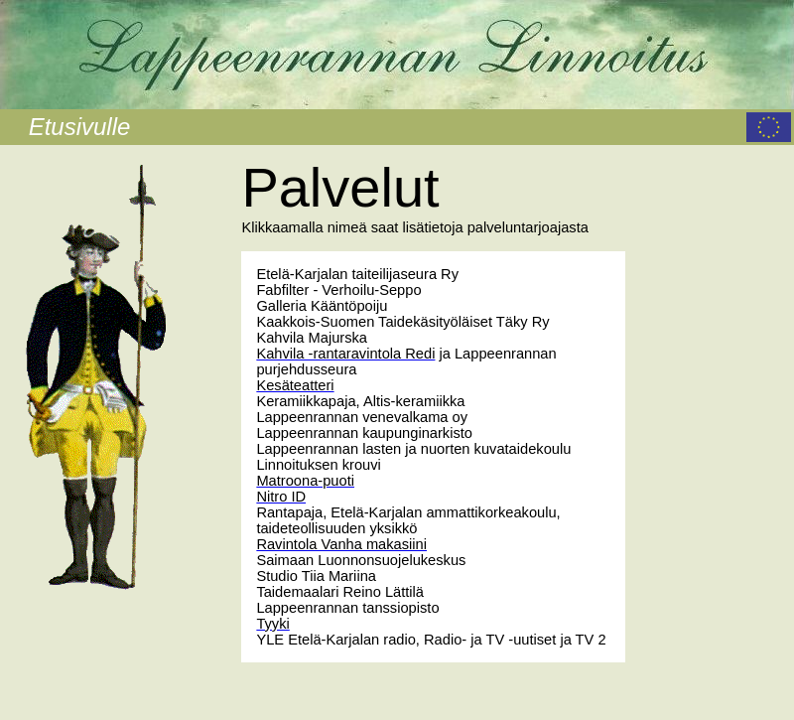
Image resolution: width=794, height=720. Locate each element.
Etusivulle (80, 126)
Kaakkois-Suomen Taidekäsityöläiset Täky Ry (402, 322)
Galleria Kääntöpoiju (321, 306)
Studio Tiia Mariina (316, 576)
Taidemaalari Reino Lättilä (340, 592)
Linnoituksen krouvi (318, 465)
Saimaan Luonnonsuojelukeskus (360, 560)
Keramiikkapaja (305, 401)
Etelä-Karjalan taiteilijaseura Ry (357, 274)
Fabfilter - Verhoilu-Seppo (338, 290)
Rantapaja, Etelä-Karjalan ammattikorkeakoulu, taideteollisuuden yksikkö (408, 520)
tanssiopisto (400, 608)
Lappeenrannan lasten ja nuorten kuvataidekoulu (413, 449)
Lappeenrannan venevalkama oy (361, 417)
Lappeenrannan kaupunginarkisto (364, 433)
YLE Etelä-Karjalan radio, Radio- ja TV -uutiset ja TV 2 (430, 640)
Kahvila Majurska (311, 338)
